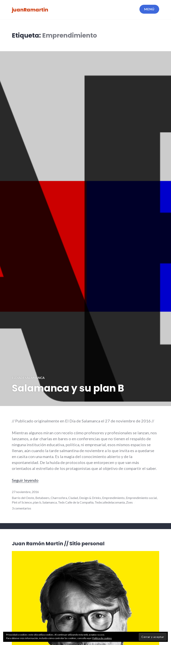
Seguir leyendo (25, 480)
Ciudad (73, 498)
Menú (149, 9)
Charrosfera (59, 498)
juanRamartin (30, 9)
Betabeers (42, 498)
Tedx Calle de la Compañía (75, 502)
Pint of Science (22, 502)
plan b (37, 502)
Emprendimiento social (141, 498)
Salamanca (49, 502)
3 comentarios (21, 508)
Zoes (129, 502)
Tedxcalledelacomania (110, 502)
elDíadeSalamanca (28, 377)
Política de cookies (102, 638)
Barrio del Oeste (23, 498)
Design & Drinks (90, 498)
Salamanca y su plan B (68, 388)
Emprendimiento (113, 498)
